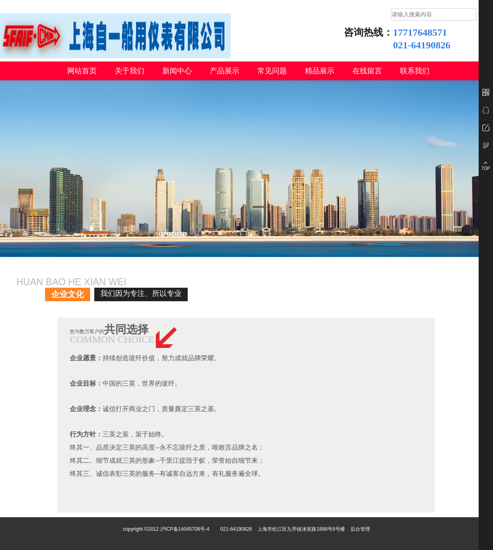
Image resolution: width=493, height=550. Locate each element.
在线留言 (367, 71)
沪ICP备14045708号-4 (184, 529)
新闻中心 (177, 71)
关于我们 (129, 71)
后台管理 (360, 529)
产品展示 (224, 71)
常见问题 (272, 71)
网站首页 (82, 71)
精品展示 (319, 71)
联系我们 (414, 71)
